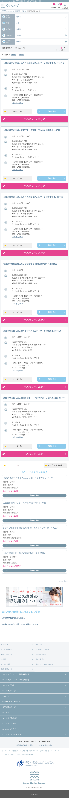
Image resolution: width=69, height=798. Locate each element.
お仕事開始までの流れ (42, 649)
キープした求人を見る (55, 465)
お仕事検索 (65, 8)
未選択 (18, 29)
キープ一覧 (4, 644)
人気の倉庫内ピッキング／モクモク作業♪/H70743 (24, 503)
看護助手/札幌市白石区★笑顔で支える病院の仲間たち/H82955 (30, 264)
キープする (17, 111)
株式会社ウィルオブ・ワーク (40, 762)
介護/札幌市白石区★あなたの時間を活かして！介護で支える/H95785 (33, 197)
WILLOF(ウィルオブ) (6, 11)
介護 (23, 11)
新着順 (13, 55)
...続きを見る (17, 103)
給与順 (21, 55)
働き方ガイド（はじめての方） (45, 664)
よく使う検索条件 (6, 649)
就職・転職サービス (7, 669)
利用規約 (15, 751)
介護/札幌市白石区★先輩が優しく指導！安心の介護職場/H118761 (31, 130)
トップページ (6, 751)
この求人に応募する (34, 119)
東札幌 (18, 35)
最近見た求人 (40, 644)
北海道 (18, 17)
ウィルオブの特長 (41, 654)
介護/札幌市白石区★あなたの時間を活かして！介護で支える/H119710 (33, 63)
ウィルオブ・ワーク (7, 1)
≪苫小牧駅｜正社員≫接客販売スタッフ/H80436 (24, 553)
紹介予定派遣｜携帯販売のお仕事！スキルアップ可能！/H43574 (30, 528)
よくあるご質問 (5, 664)
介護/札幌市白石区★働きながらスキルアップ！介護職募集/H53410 (32, 331)
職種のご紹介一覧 (6, 654)
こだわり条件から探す (44, 745)
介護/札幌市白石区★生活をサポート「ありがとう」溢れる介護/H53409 (34, 398)
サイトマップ (55, 751)
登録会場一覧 (40, 659)
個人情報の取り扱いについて (29, 751)
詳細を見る (52, 111)
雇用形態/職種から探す (25, 745)
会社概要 (3, 659)
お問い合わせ (44, 751)
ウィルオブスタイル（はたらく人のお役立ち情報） (18, 754)
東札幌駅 (17, 11)
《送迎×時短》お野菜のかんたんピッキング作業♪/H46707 (28, 478)
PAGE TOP (34, 795)
